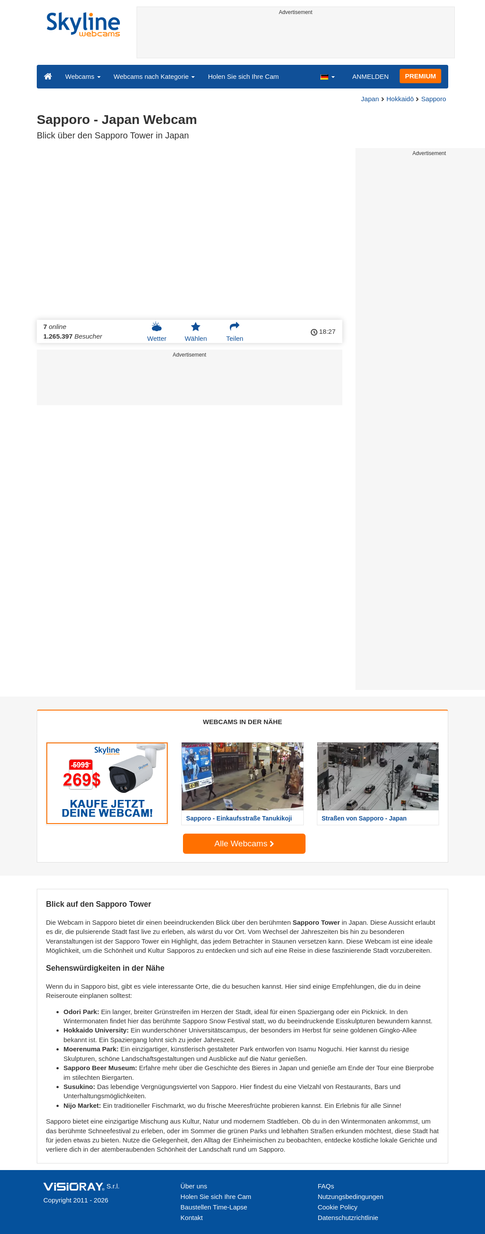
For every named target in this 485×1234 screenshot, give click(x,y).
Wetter (156, 332)
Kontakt (191, 1217)
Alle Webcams (244, 843)
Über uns (193, 1186)
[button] (327, 76)
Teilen (234, 332)
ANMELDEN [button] (370, 76)
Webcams (83, 76)
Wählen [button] (196, 332)
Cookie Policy (338, 1207)
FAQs (326, 1186)
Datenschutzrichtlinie (348, 1217)
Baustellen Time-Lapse (213, 1207)
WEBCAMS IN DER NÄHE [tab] (242, 721)
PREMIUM (420, 76)
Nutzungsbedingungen (350, 1196)
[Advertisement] (296, 38)
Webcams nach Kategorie (154, 76)
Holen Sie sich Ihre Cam (243, 76)
